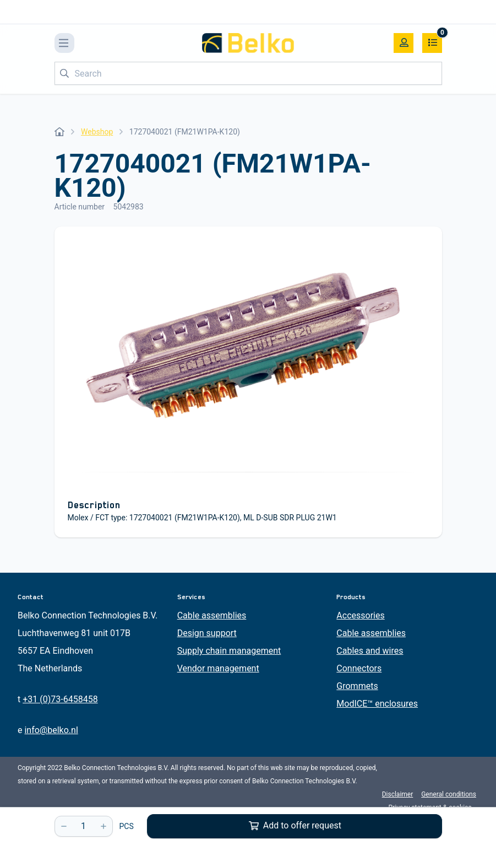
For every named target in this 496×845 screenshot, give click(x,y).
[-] (64, 826)
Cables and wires (369, 650)
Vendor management (218, 668)
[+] (103, 826)
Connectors (358, 668)
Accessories (360, 615)
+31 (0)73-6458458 (60, 699)
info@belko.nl (51, 730)
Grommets (357, 686)
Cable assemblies (212, 615)
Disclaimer (397, 794)
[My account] (403, 43)
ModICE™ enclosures (377, 703)
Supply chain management (229, 650)
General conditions (448, 794)
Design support (207, 633)
